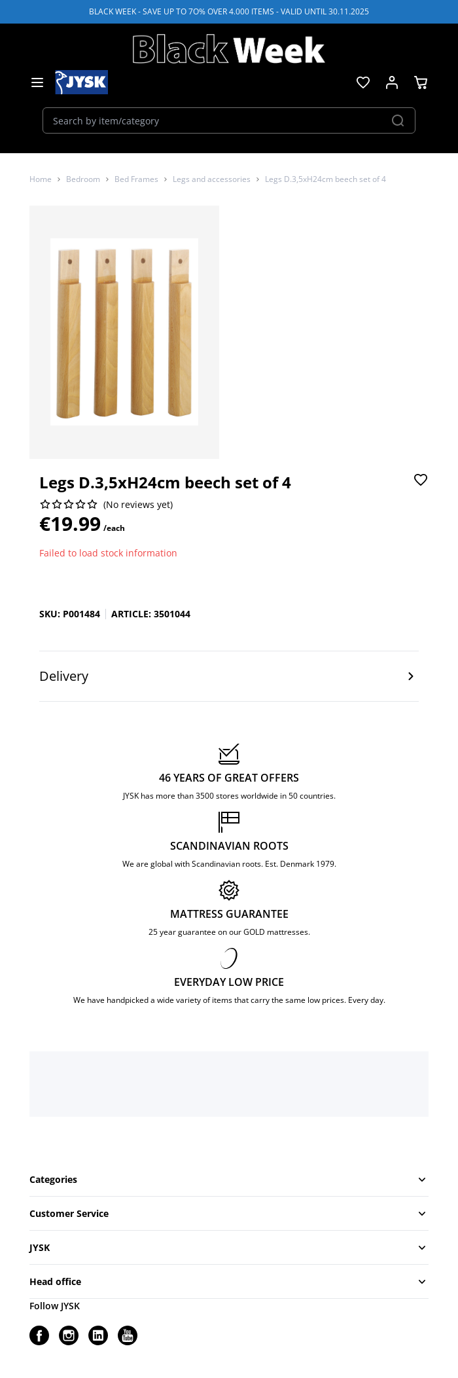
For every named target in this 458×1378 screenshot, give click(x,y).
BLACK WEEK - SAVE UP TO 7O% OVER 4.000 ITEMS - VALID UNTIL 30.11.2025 (229, 11)
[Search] (397, 120)
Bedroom (83, 179)
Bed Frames (136, 179)
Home (40, 179)
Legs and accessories (212, 179)
